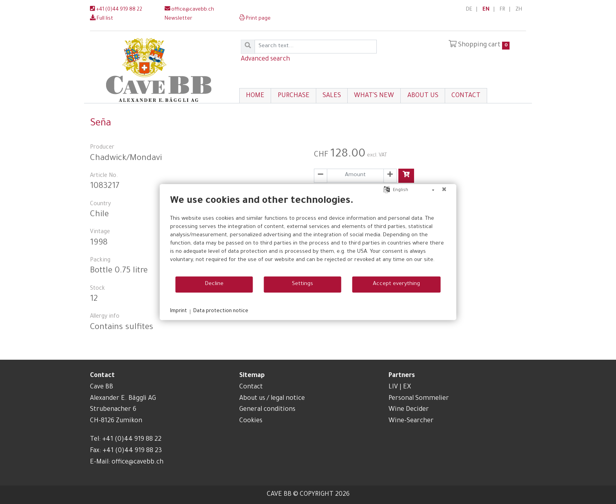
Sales (332, 95)
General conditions (267, 409)
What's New (374, 95)
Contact (465, 95)
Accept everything (396, 284)
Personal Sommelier (419, 398)
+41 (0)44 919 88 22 (116, 10)
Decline (214, 284)
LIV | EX (400, 387)
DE (469, 10)
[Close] (444, 190)
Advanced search (265, 59)
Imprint (178, 311)
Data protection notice (220, 311)
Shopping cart (479, 45)
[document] (308, 235)
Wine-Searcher (411, 421)
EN (486, 10)
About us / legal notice (272, 398)
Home (255, 95)
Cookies (250, 421)
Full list (101, 19)
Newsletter (178, 19)
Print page (255, 19)
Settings (302, 284)
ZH (518, 10)
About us (422, 95)
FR (502, 10)
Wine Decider (409, 409)
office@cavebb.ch (189, 10)
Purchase (294, 95)
